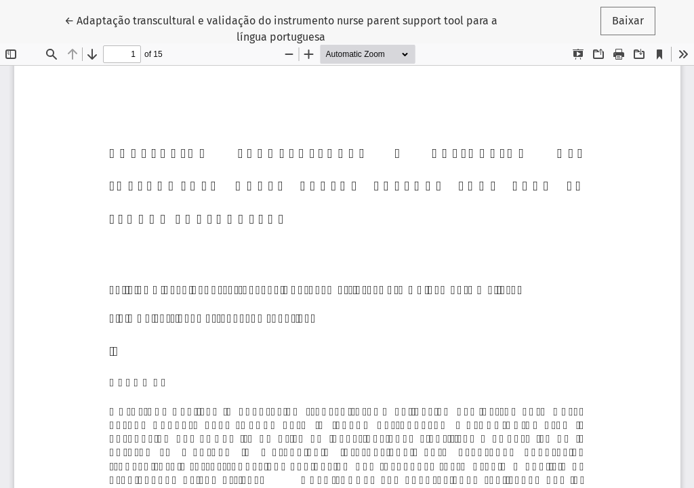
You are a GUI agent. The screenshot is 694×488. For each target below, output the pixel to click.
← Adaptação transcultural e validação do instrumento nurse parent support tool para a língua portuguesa (280, 27)
